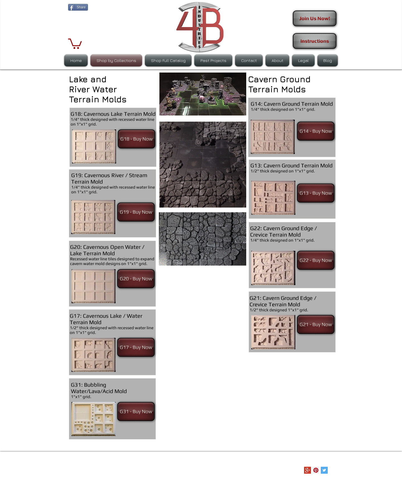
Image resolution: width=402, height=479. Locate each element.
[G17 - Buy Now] (136, 347)
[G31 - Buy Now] (136, 411)
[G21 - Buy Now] (315, 324)
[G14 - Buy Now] (315, 131)
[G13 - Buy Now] (315, 193)
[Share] (78, 7)
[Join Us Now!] (314, 18)
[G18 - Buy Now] (136, 138)
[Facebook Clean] (299, 470)
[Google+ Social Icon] (307, 470)
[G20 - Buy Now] (136, 278)
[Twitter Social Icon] (324, 470)
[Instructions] (314, 41)
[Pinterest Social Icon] (315, 470)
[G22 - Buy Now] (315, 260)
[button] (75, 43)
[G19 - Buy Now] (136, 212)
